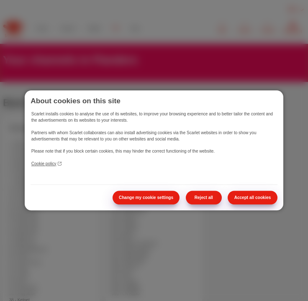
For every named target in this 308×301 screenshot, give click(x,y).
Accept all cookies (252, 197)
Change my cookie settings (146, 197)
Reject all (204, 197)
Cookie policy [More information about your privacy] (46, 163)
